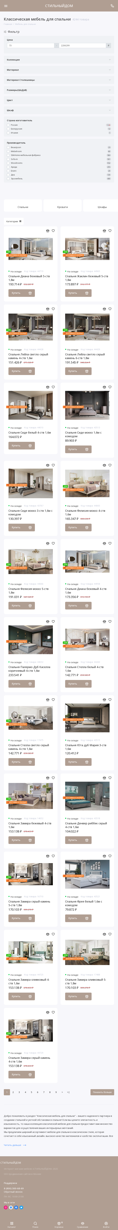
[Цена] (30, 45)
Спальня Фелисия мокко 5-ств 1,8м (28, 590)
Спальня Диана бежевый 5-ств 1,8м (29, 278)
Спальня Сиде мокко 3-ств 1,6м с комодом (30, 512)
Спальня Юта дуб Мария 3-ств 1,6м (85, 747)
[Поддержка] (112, 5)
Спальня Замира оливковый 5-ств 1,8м (85, 981)
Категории (13, 221)
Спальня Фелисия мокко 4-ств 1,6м (85, 512)
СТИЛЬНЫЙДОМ (59, 5)
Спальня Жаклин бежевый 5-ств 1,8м (86, 278)
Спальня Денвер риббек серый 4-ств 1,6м (86, 825)
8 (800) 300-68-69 (14, 1188)
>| (68, 1092)
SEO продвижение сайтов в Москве (22, 1174)
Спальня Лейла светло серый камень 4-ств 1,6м (28, 356)
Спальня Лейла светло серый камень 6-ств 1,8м (85, 356)
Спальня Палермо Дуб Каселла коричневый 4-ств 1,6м (29, 668)
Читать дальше (15, 1144)
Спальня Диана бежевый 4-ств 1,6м (85, 590)
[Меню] (6, 5)
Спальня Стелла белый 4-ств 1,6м (84, 668)
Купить (22, 293)
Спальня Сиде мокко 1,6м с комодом (83, 434)
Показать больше (102, 1092)
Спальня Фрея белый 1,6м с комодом (83, 903)
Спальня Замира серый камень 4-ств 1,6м (29, 1059)
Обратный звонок (13, 1191)
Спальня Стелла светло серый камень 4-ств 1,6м (28, 747)
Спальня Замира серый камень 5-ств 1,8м (29, 903)
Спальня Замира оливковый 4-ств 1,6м (28, 981)
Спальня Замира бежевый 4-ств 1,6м (29, 825)
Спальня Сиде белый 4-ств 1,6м (29, 432)
